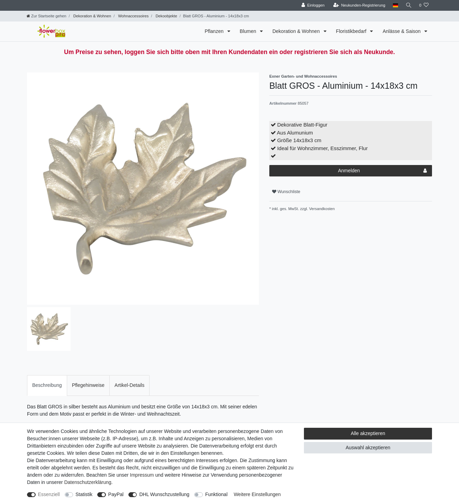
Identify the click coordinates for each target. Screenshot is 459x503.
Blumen (249, 31)
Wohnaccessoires (132, 16)
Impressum (142, 475)
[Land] (394, 5)
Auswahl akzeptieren (367, 447)
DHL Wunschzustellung (164, 494)
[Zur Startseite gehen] (46, 16)
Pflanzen (215, 31)
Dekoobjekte (165, 16)
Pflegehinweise (88, 385)
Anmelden (382, 171)
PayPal (116, 494)
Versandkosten (321, 209)
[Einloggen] (312, 5)
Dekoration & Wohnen (91, 16)
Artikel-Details (129, 385)
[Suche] (408, 5)
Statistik (83, 494)
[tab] (47, 385)
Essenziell (49, 494)
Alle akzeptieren (368, 433)
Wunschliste (286, 191)
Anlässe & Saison (402, 31)
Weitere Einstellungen (257, 494)
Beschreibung (47, 385)
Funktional (216, 494)
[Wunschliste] (423, 5)
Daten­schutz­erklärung (87, 482)
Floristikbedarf (352, 31)
